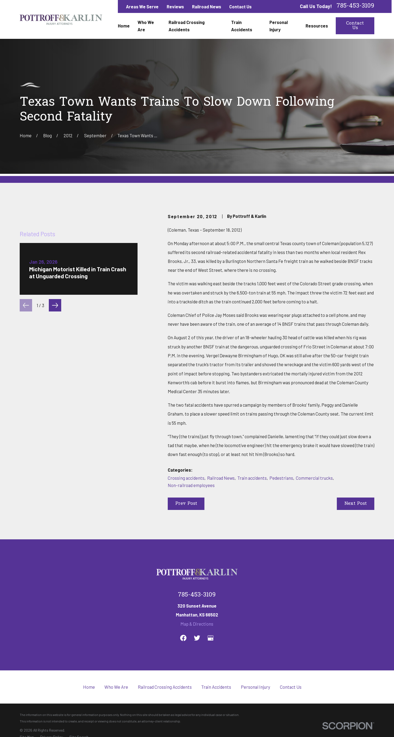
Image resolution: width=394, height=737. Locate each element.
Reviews (175, 6)
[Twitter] (197, 638)
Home (89, 687)
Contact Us (240, 6)
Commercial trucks (314, 478)
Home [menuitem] (124, 25)
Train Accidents (216, 687)
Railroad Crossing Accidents (165, 687)
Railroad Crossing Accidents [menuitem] (187, 25)
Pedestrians (281, 478)
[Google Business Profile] (210, 638)
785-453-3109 (355, 6)
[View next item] (55, 423)
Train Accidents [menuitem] (241, 25)
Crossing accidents (186, 478)
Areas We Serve (142, 6)
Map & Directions (196, 623)
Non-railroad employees (191, 485)
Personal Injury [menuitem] (278, 25)
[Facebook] (183, 638)
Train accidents (252, 478)
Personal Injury (255, 687)
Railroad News (206, 6)
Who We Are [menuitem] (146, 25)
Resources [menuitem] (317, 25)
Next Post (355, 504)
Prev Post (186, 504)
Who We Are (116, 687)
